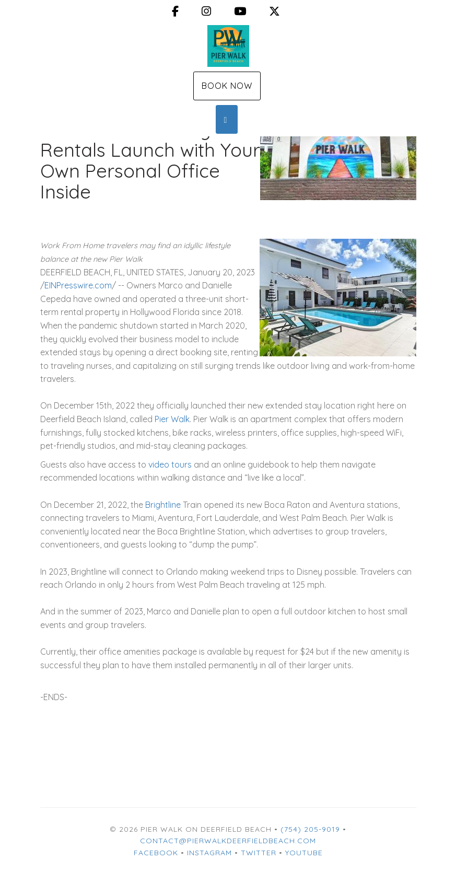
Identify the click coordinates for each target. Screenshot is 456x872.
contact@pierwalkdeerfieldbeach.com (228, 840)
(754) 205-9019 (310, 829)
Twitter (258, 852)
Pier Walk (172, 419)
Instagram (209, 852)
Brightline (163, 504)
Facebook (156, 852)
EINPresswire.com (78, 285)
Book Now (227, 85)
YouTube (304, 852)
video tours (170, 464)
